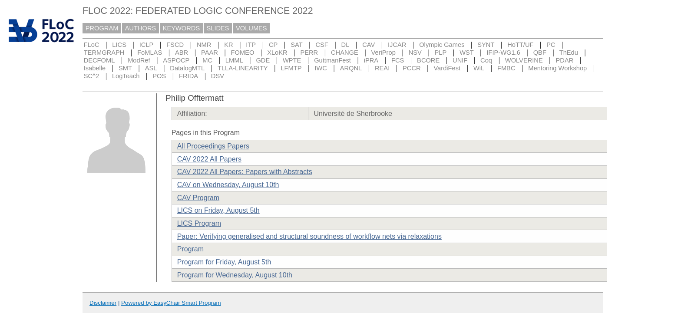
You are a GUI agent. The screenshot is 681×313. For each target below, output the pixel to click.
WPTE (292, 60)
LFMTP (291, 68)
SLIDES (218, 28)
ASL (151, 68)
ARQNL (351, 68)
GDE (263, 60)
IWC (320, 68)
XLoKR (277, 52)
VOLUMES (251, 28)
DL (345, 44)
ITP (251, 44)
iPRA (371, 60)
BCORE (428, 60)
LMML (234, 60)
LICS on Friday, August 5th (218, 210)
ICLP (146, 44)
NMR (204, 44)
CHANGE (344, 52)
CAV (368, 44)
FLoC (91, 44)
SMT (125, 68)
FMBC (506, 68)
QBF (539, 52)
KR (228, 44)
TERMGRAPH (104, 52)
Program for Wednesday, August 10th (234, 275)
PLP (441, 52)
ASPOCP (176, 60)
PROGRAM (102, 28)
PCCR (412, 68)
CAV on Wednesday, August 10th (228, 184)
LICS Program (199, 223)
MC (207, 60)
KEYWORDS (181, 28)
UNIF (460, 60)
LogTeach (126, 75)
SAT (296, 44)
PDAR (565, 60)
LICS (119, 44)
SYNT (485, 44)
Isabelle (95, 68)
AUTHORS (140, 28)
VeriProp (383, 52)
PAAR (209, 52)
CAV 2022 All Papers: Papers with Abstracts (244, 171)
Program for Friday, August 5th (224, 262)
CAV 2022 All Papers (209, 159)
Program (190, 249)
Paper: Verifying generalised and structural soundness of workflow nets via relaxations (309, 236)
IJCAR (397, 44)
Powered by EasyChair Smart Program (171, 303)
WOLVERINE (524, 60)
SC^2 (91, 75)
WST (467, 52)
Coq (486, 60)
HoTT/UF (520, 44)
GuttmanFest (332, 60)
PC (550, 44)
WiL (478, 68)
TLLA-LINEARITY (243, 68)
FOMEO (243, 52)
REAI (382, 68)
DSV (217, 75)
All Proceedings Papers (213, 146)
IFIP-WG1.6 (503, 52)
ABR (181, 52)
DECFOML (99, 60)
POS (159, 75)
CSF (321, 44)
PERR (309, 52)
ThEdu (568, 52)
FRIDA (188, 75)
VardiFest (446, 68)
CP (273, 44)
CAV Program (198, 197)
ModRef (139, 60)
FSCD (175, 44)
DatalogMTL (187, 68)
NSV (415, 52)
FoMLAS (149, 52)
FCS (397, 60)
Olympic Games (441, 44)
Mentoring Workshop (557, 68)
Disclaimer (102, 303)
